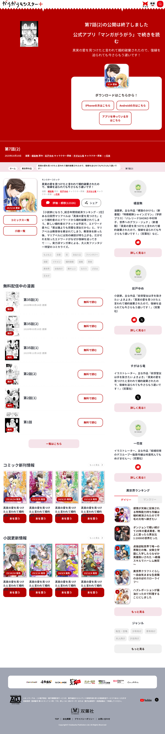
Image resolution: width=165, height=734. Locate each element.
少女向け (134, 638)
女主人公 (77, 254)
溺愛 (46, 261)
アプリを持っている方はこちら (115, 118)
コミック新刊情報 (19, 464)
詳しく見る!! (138, 253)
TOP (57, 718)
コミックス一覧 (20, 220)
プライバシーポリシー (84, 718)
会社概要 (67, 718)
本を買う (15, 518)
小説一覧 (20, 231)
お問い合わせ (104, 718)
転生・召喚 (121, 631)
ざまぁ (95, 268)
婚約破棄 (70, 261)
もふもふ (48, 254)
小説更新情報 (15, 537)
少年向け (136, 631)
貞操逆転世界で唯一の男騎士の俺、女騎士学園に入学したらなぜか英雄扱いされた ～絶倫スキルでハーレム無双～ (146, 555)
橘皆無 (35, 155)
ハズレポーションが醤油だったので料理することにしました (146, 593)
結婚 (81, 261)
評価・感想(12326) (64, 203)
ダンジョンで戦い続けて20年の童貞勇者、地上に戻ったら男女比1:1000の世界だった (146, 532)
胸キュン (72, 268)
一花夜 (107, 155)
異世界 (47, 268)
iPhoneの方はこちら (97, 105)
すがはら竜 (78, 155)
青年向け (150, 631)
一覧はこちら (54, 444)
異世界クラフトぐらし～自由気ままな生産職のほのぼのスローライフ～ (146, 576)
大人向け (120, 638)
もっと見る (138, 612)
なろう (84, 268)
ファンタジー (92, 254)
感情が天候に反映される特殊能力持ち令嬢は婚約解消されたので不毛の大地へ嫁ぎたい (146, 513)
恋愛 (59, 254)
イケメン (57, 261)
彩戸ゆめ (49, 155)
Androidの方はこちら (133, 105)
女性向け (59, 268)
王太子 (47, 275)
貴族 (90, 261)
